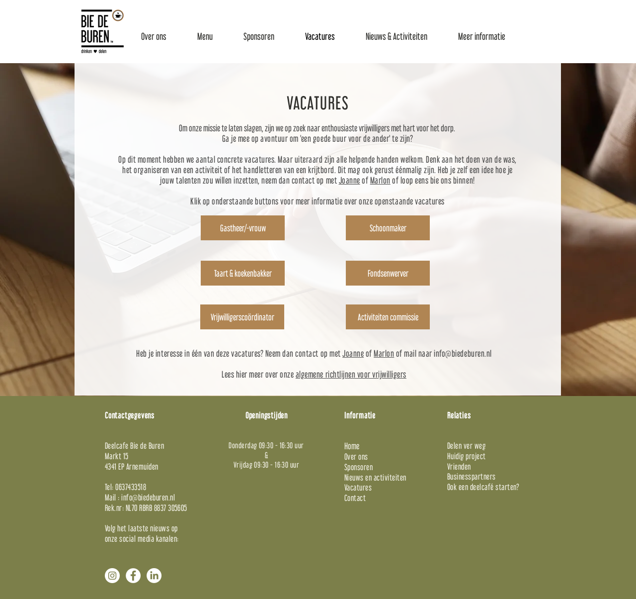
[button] (153, 36)
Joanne (349, 180)
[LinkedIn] (154, 575)
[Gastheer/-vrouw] (243, 227)
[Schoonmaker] (388, 227)
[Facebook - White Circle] (133, 575)
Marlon (380, 180)
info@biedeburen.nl (462, 353)
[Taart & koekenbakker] (243, 273)
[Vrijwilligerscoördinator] (242, 316)
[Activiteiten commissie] (388, 316)
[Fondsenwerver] (388, 273)
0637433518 (130, 487)
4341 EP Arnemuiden (132, 466)
